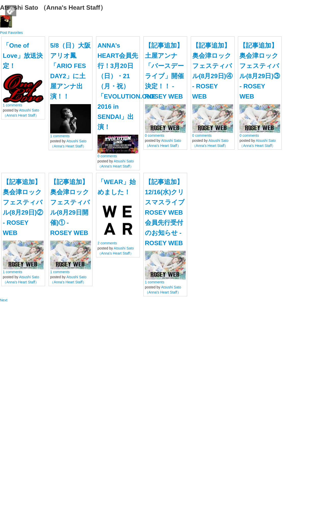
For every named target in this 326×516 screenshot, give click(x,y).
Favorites (15, 33)
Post (4, 33)
